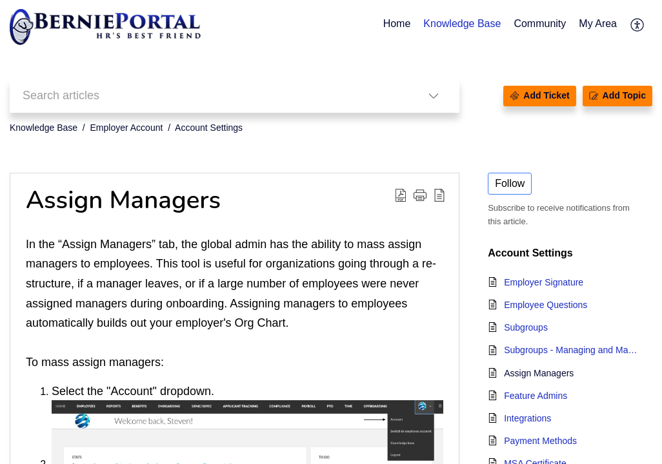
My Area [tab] (598, 23)
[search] (209, 96)
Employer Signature (543, 282)
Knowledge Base (43, 127)
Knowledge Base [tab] (462, 23)
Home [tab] (397, 23)
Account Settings (209, 127)
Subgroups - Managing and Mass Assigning (571, 350)
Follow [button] (510, 183)
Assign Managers (539, 373)
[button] (637, 24)
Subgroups (526, 327)
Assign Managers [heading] (123, 200)
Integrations (527, 418)
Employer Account (126, 127)
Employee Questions (545, 305)
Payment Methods (540, 441)
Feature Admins (535, 396)
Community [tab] (540, 23)
